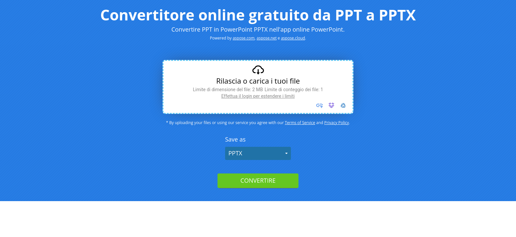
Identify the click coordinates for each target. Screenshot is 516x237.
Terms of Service (300, 122)
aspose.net (267, 38)
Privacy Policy (336, 122)
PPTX (235, 153)
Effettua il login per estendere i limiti (258, 96)
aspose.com (244, 38)
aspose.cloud (293, 38)
